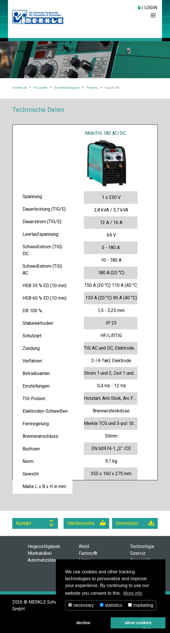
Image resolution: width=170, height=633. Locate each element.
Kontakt (35, 523)
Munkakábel (40, 553)
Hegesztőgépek (44, 546)
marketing (140, 605)
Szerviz (137, 553)
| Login (147, 7)
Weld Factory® (88, 550)
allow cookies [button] (138, 622)
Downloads (135, 523)
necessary (81, 605)
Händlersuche (86, 523)
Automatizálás (42, 560)
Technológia (142, 546)
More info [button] (132, 593)
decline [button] (83, 622)
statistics (111, 605)
